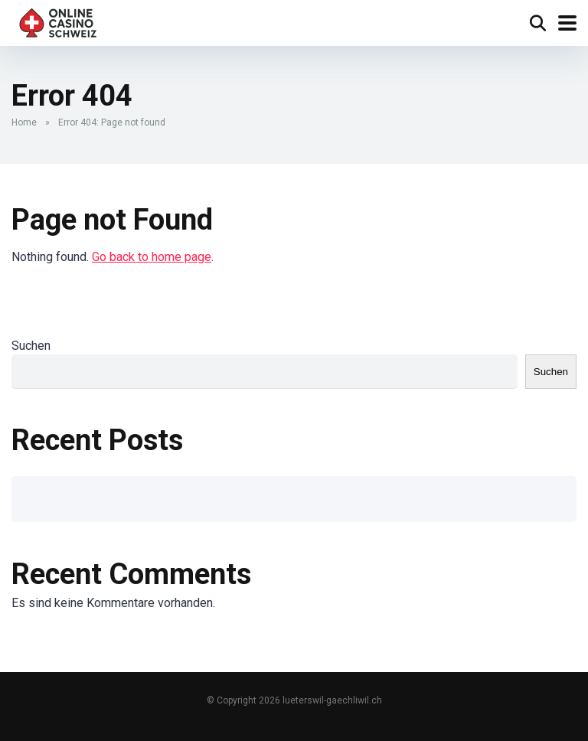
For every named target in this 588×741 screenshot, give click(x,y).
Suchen (31, 345)
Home (24, 122)
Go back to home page (151, 257)
